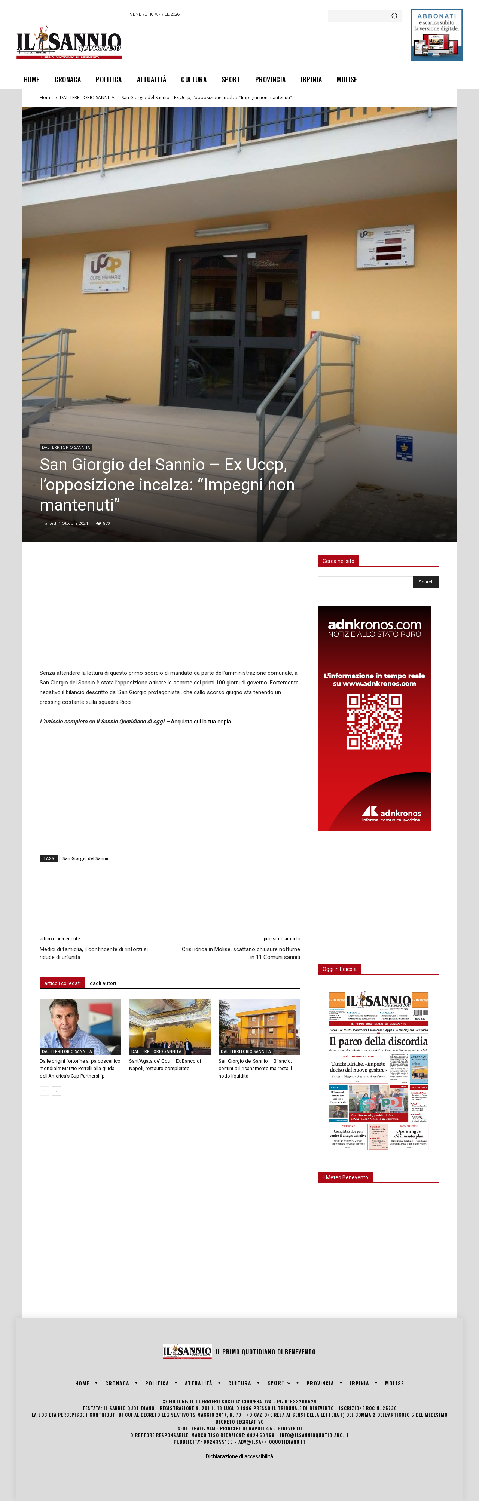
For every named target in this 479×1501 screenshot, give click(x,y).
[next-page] (56, 1091)
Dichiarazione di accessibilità (239, 1456)
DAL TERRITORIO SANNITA (87, 97)
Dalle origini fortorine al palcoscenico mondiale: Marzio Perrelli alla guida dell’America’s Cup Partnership (80, 1068)
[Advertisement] (266, 42)
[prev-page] (44, 1091)
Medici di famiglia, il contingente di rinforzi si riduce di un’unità (94, 953)
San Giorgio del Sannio (86, 858)
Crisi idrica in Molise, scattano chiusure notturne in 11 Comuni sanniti (241, 953)
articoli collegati (62, 983)
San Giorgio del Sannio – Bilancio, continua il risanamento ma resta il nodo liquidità (255, 1068)
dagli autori (103, 983)
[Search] (394, 16)
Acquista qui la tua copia (201, 721)
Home (46, 97)
